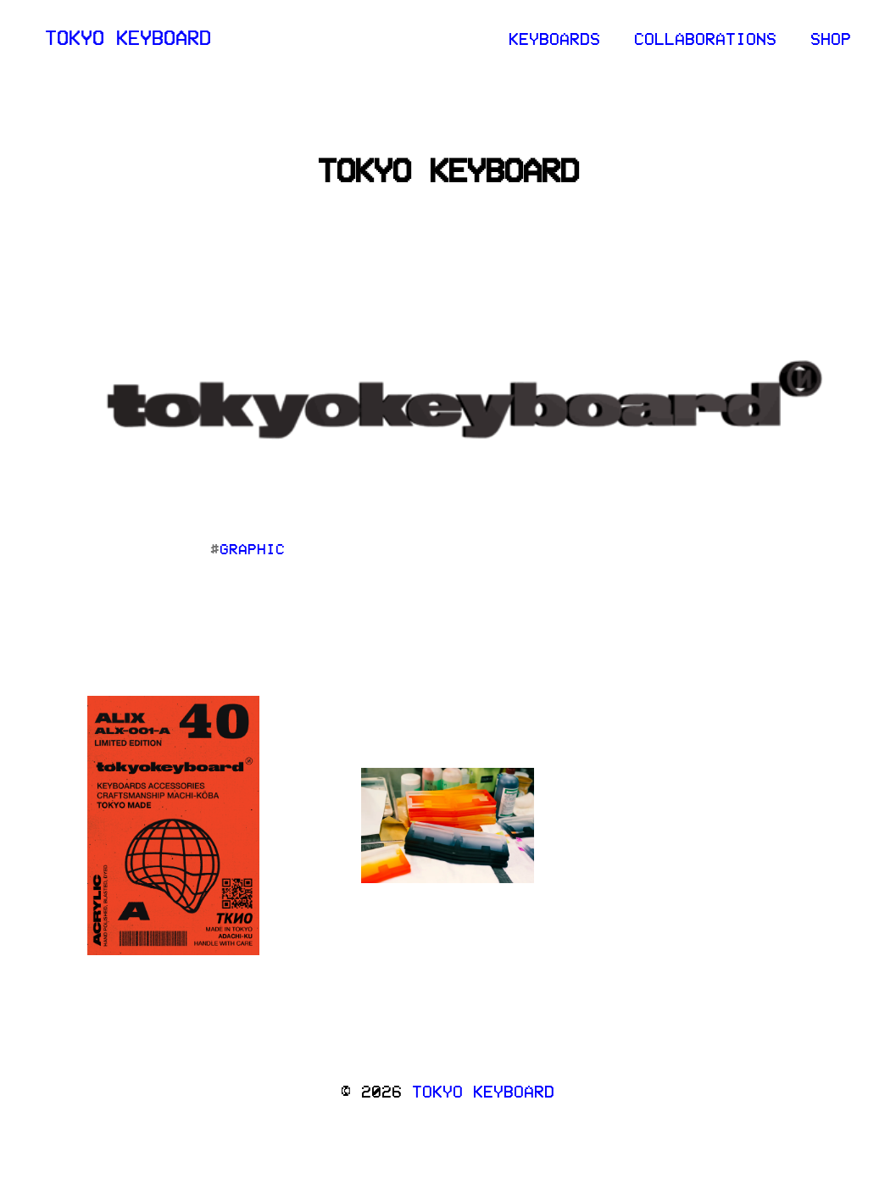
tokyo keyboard (128, 37)
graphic (252, 548)
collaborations (705, 38)
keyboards (554, 38)
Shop (830, 38)
